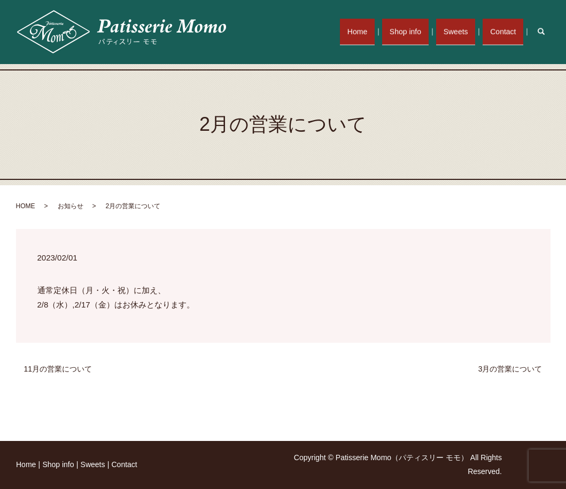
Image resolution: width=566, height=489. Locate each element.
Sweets (462, 31)
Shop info (416, 31)
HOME (25, 206)
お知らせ (70, 206)
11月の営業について (58, 369)
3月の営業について (510, 369)
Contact (505, 31)
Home (372, 31)
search (546, 31)
